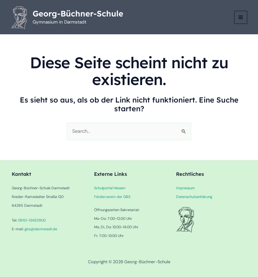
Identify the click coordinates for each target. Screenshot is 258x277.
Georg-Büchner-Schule (78, 13)
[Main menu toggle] (240, 17)
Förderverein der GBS (112, 196)
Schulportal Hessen (109, 188)
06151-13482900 (32, 220)
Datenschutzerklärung (194, 196)
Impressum (185, 188)
